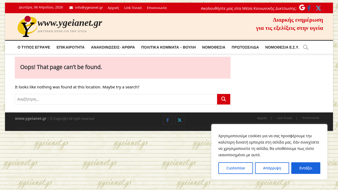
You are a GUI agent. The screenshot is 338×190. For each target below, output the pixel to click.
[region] (269, 151)
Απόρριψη (272, 167)
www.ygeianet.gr (69, 22)
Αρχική (113, 7)
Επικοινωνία (157, 7)
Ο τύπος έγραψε (33, 47)
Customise (235, 167)
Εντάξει (305, 167)
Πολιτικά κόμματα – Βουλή (168, 47)
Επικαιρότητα (70, 47)
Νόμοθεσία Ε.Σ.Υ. (282, 47)
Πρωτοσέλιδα (245, 47)
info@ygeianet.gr (86, 7)
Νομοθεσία (213, 47)
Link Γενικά (133, 7)
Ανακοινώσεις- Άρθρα (113, 47)
